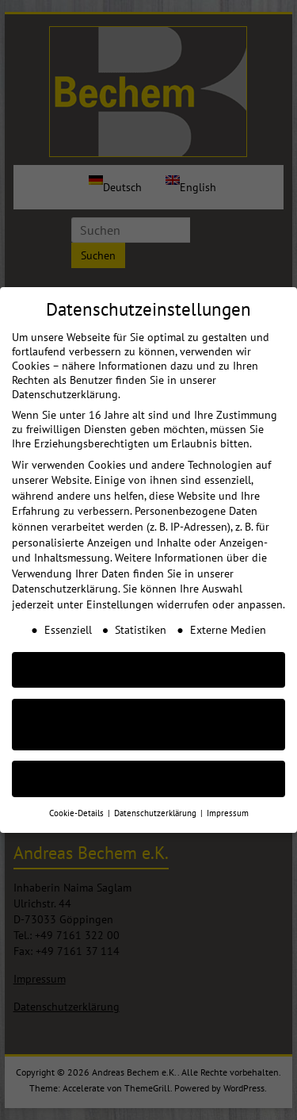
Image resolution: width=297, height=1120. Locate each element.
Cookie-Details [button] (77, 799)
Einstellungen (120, 591)
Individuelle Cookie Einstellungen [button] (148, 766)
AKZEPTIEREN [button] (148, 656)
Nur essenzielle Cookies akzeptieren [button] (148, 711)
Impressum (228, 799)
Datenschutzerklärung (65, 576)
